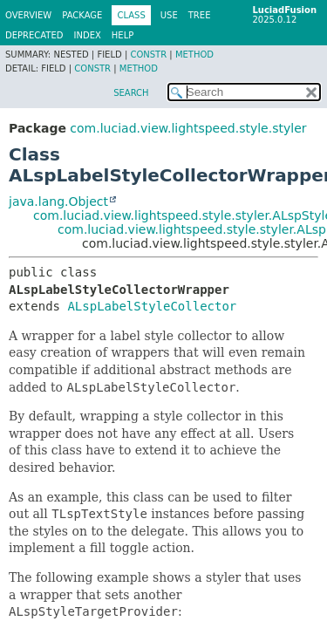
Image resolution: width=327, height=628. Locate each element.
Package (82, 15)
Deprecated (34, 35)
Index (87, 35)
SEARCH (130, 93)
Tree (199, 15)
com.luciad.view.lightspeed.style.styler (188, 128)
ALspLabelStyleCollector (151, 306)
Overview (28, 15)
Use (169, 15)
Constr (148, 54)
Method (194, 54)
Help (122, 35)
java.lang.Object (58, 201)
